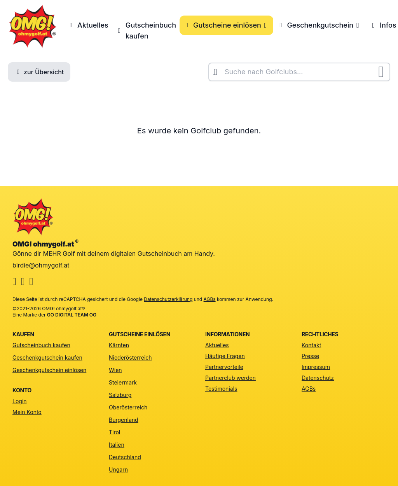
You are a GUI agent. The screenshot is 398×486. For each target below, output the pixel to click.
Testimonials (221, 388)
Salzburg (120, 395)
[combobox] (299, 72)
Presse (310, 356)
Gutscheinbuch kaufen (145, 30)
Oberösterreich (128, 407)
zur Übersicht (39, 72)
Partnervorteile (224, 367)
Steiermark (123, 382)
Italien (116, 444)
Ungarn (118, 469)
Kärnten (119, 345)
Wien (115, 370)
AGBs (210, 299)
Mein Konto (27, 412)
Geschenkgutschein (319, 25)
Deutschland (125, 457)
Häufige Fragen (225, 356)
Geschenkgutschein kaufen (47, 357)
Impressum (316, 367)
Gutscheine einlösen (226, 25)
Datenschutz (318, 377)
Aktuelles (87, 25)
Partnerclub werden (230, 377)
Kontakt (311, 345)
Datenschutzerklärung (168, 299)
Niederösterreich (130, 357)
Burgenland (123, 419)
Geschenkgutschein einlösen (49, 370)
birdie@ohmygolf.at (41, 265)
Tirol (114, 432)
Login (19, 401)
